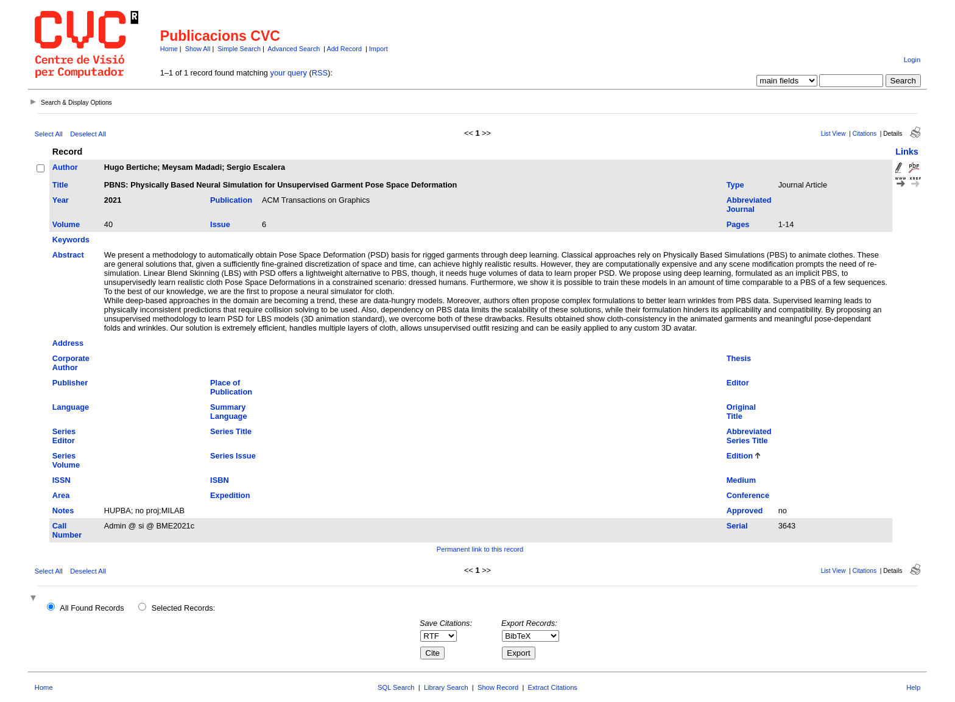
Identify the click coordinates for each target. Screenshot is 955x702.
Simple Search (239, 48)
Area (60, 495)
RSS (320, 72)
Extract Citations (552, 687)
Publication (231, 200)
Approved (745, 510)
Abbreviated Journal (749, 204)
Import (378, 48)
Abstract (68, 254)
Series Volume (66, 460)
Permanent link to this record (480, 549)
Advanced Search (293, 48)
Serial (737, 525)
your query (288, 72)
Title (60, 184)
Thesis (739, 358)
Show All (198, 48)
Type (735, 184)
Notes (63, 510)
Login (912, 59)
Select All (49, 134)
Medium (741, 480)
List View (833, 133)
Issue (220, 224)
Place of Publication (231, 387)
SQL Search (396, 687)
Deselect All (87, 134)
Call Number (67, 530)
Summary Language (228, 411)
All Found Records (92, 607)
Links (906, 151)
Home (169, 48)
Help (913, 687)
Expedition (230, 495)
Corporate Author (71, 363)
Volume (66, 224)
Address (67, 343)
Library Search (446, 687)
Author (65, 167)
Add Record (344, 48)
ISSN (61, 480)
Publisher (70, 382)
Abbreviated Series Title (749, 436)
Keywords (71, 239)
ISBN (219, 480)
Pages (738, 224)
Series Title (231, 431)
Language (70, 407)
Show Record (497, 687)
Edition (740, 455)
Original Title (741, 411)
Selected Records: (184, 607)
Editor (738, 382)
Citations (864, 133)
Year (60, 200)
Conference (748, 495)
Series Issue (233, 455)
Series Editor (64, 436)
